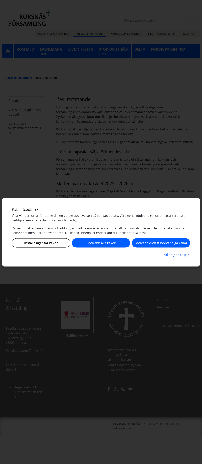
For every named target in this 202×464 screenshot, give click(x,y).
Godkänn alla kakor (101, 243)
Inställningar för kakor (41, 243)
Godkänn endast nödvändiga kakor (161, 243)
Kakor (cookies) (176, 254)
